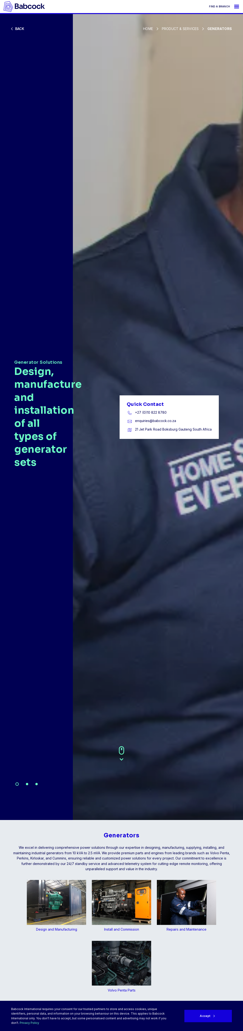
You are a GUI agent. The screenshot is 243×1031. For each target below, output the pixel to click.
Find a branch (219, 6)
